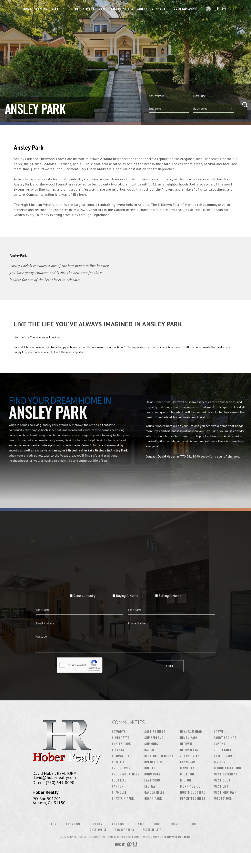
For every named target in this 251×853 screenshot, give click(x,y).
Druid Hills (153, 762)
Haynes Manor (191, 732)
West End (221, 786)
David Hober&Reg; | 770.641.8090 (186, 9)
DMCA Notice (98, 829)
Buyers (41, 9)
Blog (157, 824)
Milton (185, 780)
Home (54, 824)
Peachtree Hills (193, 799)
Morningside (190, 786)
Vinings (219, 762)
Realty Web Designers (177, 837)
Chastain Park (123, 799)
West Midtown (225, 792)
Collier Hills (155, 732)
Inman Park (189, 738)
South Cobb (223, 750)
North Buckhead (193, 792)
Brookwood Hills (126, 774)
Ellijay (150, 786)
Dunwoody (152, 774)
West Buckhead (225, 774)
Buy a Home (73, 824)
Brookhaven (121, 768)
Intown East (190, 750)
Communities (122, 9)
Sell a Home (96, 824)
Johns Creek (190, 756)
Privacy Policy (125, 829)
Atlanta (118, 750)
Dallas (149, 750)
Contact (158, 9)
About (142, 9)
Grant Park (153, 799)
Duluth (150, 768)
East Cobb (152, 780)
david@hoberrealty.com (54, 777)
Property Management (88, 9)
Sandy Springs (225, 738)
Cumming (151, 744)
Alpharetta (121, 738)
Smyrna (220, 744)
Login (192, 824)
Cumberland (153, 738)
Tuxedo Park (223, 756)
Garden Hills (154, 792)
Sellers (58, 9)
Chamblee (119, 792)
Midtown (187, 774)
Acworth (119, 732)
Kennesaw (188, 762)
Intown (186, 744)
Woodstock (223, 799)
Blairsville (121, 756)
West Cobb (222, 780)
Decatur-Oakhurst (159, 756)
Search (25, 9)
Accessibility (152, 829)
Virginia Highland (227, 768)
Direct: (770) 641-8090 (53, 782)
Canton (118, 786)
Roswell (220, 732)
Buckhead (119, 780)
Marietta (187, 768)
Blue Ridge (120, 762)
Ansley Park (121, 744)
